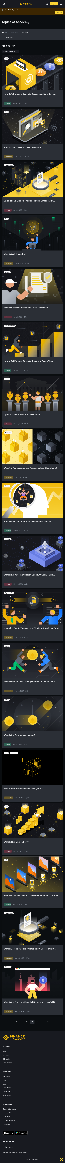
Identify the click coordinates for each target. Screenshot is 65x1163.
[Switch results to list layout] (6, 32)
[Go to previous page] (11, 1022)
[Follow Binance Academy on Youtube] (13, 1141)
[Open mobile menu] (61, 4)
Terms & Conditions (10, 1109)
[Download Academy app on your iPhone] (8, 1133)
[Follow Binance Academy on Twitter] (7, 1141)
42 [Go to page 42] (48, 1022)
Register (54, 4)
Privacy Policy (8, 1113)
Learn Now (59, 12)
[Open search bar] (46, 4)
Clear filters (24, 32)
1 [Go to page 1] (16, 1022)
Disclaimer (6, 1117)
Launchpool (7, 1088)
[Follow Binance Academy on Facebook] (4, 1141)
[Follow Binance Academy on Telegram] (10, 1141)
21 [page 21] (32, 1022)
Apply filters (14, 32)
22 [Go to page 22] (37, 1022)
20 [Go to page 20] (27, 1022)
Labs (4, 1084)
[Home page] (26, 3)
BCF (4, 1080)
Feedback (6, 1124)
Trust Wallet (7, 1095)
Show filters (8, 37)
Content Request (9, 1120)
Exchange (6, 1076)
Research (6, 1091)
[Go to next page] (53, 1022)
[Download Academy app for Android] (21, 1133)
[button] (61, 4)
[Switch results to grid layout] (3, 32)
